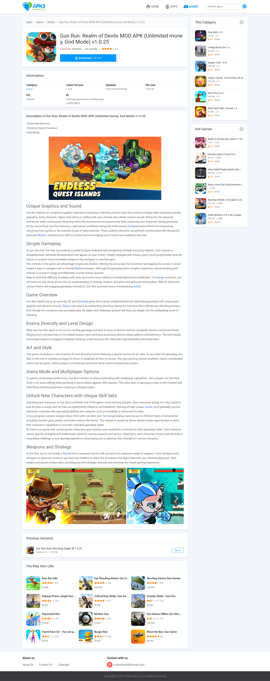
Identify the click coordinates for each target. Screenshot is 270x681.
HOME (152, 6)
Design (132, 226)
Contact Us (45, 664)
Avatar (148, 406)
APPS (170, 6)
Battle (78, 268)
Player (66, 305)
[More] (241, 22)
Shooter (67, 453)
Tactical (107, 415)
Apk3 (29, 22)
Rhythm (42, 235)
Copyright (63, 664)
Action (51, 22)
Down (178, 550)
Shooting (83, 301)
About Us (27, 664)
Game (39, 22)
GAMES (190, 6)
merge (160, 277)
